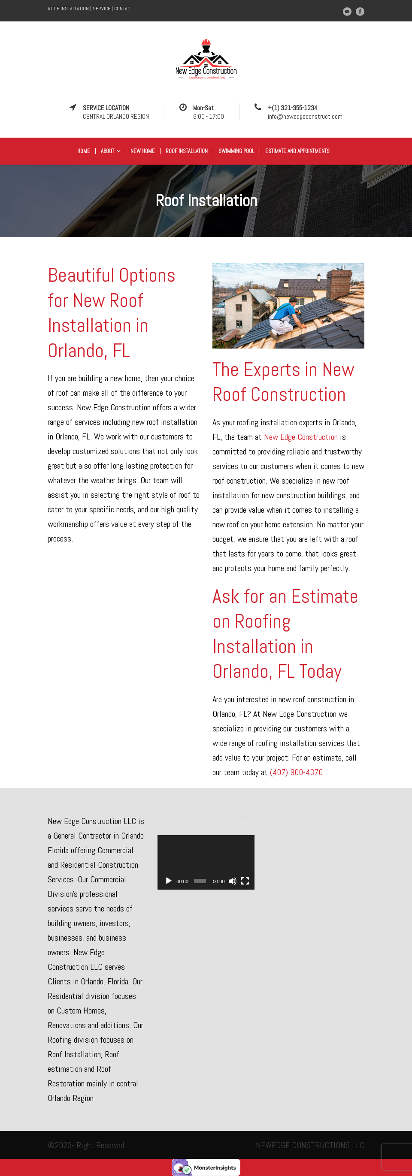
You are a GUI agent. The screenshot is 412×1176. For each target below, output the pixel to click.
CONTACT (123, 8)
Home (83, 151)
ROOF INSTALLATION (68, 8)
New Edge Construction (302, 436)
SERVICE (101, 8)
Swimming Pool (236, 151)
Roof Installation (187, 151)
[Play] (168, 881)
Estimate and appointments (297, 151)
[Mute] (232, 881)
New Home (142, 151)
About (107, 151)
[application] (206, 862)
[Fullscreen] (245, 881)
